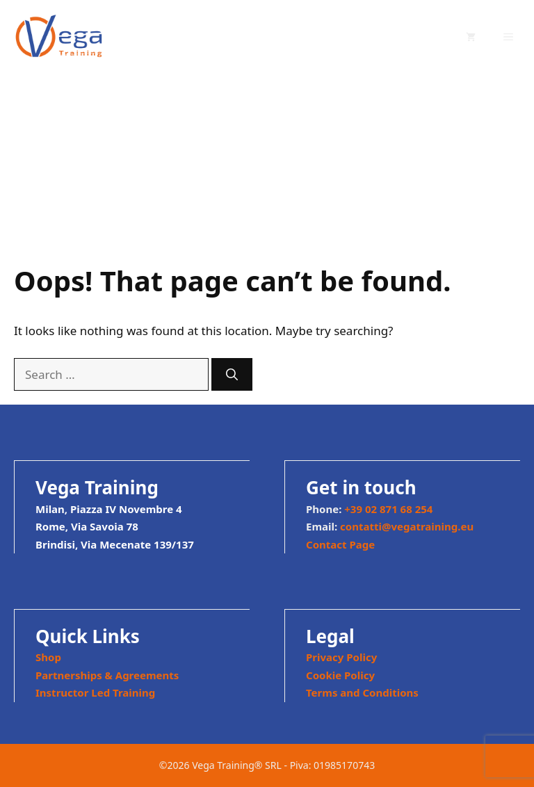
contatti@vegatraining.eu (407, 526)
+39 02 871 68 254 (388, 509)
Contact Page (340, 544)
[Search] (231, 374)
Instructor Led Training (95, 692)
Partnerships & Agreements (107, 675)
